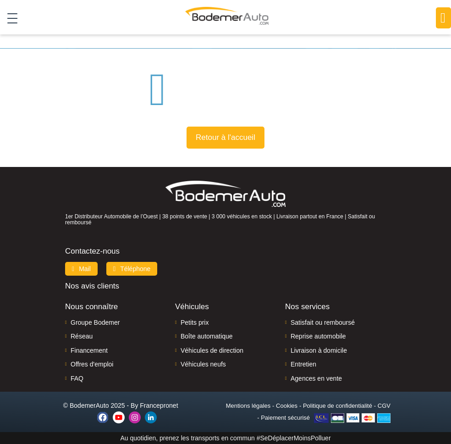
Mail (81, 268)
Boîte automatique (207, 336)
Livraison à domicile (319, 350)
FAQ (77, 378)
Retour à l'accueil (225, 137)
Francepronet (159, 405)
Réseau (82, 336)
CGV (384, 405)
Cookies (286, 405)
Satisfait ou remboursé (323, 322)
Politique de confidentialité (337, 405)
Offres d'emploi (92, 364)
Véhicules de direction (212, 350)
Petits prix (195, 322)
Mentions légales (248, 405)
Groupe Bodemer (95, 322)
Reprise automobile (318, 336)
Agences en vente (316, 378)
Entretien (303, 364)
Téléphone (132, 268)
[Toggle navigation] (9, 18)
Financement (89, 350)
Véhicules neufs (203, 364)
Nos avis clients (92, 286)
